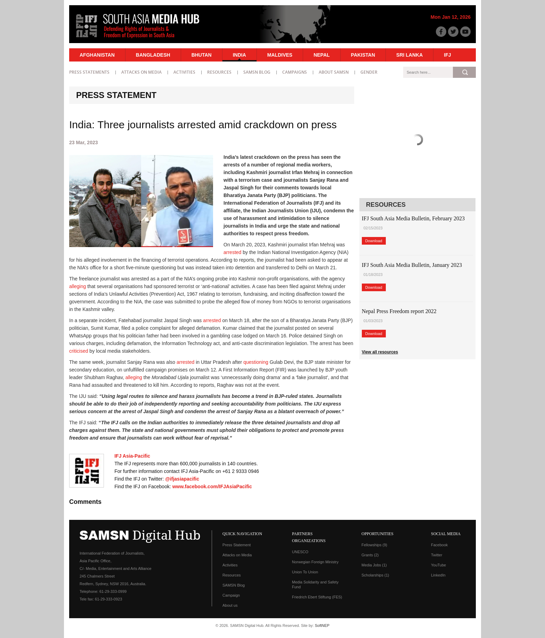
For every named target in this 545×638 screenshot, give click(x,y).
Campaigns (294, 72)
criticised (78, 351)
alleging (77, 286)
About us (229, 605)
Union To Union (305, 572)
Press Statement (236, 545)
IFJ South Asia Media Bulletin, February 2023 (413, 218)
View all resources (380, 352)
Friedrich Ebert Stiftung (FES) (317, 597)
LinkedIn (438, 575)
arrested (232, 252)
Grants (370, 555)
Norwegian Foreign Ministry (315, 562)
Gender (368, 72)
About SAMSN (334, 72)
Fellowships (374, 545)
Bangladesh (153, 55)
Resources (219, 72)
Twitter (436, 555)
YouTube (438, 565)
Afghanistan (97, 55)
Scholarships (375, 575)
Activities (184, 72)
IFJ (447, 55)
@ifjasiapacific (182, 479)
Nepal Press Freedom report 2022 (399, 311)
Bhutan (202, 55)
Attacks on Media (141, 72)
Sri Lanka (409, 55)
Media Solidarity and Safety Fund (315, 584)
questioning (255, 362)
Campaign (231, 595)
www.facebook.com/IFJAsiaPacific (212, 486)
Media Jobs (374, 565)
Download (373, 241)
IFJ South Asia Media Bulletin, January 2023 (412, 265)
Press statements (89, 72)
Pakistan (363, 55)
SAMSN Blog (256, 72)
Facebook (439, 545)
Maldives (279, 55)
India (239, 55)
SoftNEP (322, 625)
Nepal (322, 55)
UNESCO (300, 552)
